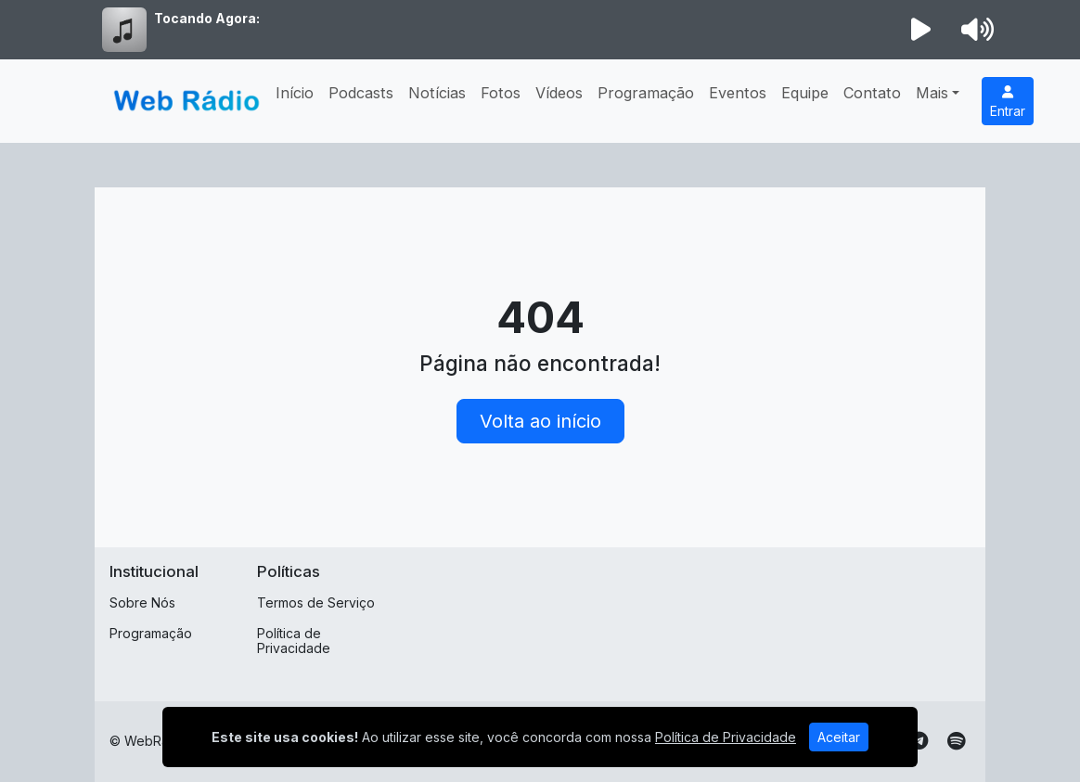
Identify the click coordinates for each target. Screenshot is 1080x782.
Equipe (805, 92)
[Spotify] (956, 741)
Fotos (501, 92)
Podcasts (360, 92)
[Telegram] (919, 741)
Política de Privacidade (293, 641)
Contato (872, 92)
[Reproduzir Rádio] (921, 29)
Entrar (1007, 102)
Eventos (737, 92)
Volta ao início (540, 421)
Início (295, 92)
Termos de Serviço (316, 602)
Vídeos (559, 92)
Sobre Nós (142, 602)
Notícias (437, 92)
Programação (646, 92)
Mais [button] (932, 92)
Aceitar (838, 737)
